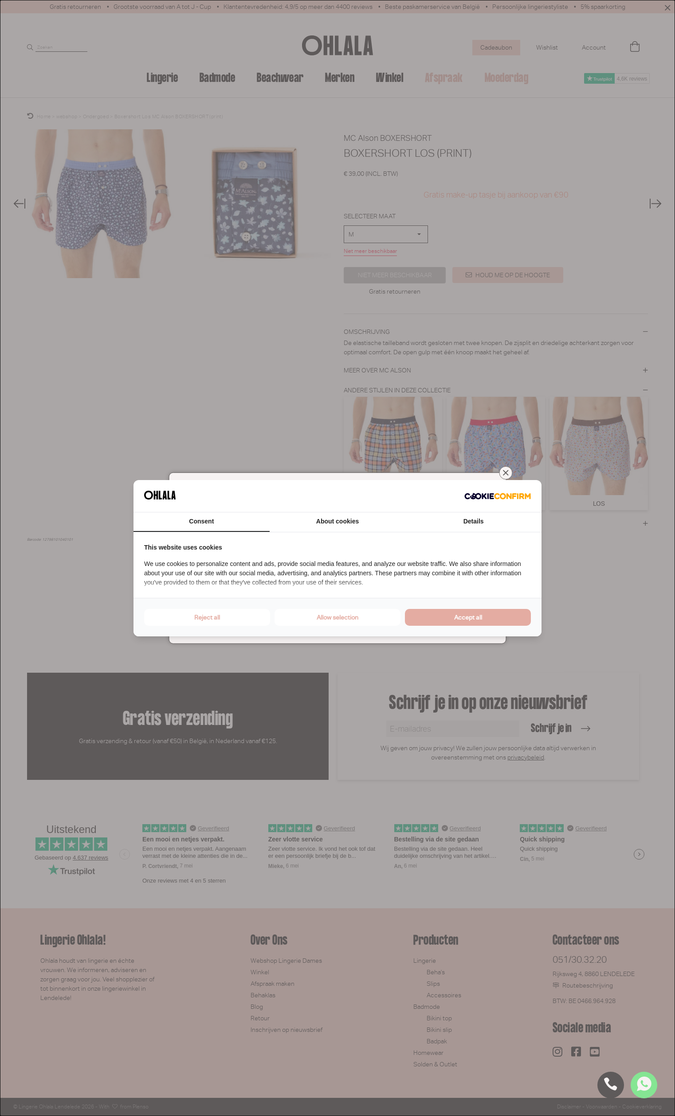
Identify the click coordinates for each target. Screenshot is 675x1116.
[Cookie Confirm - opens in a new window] (497, 496)
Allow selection (337, 617)
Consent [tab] (201, 521)
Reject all (207, 617)
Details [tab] (473, 521)
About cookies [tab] (337, 521)
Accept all (468, 617)
